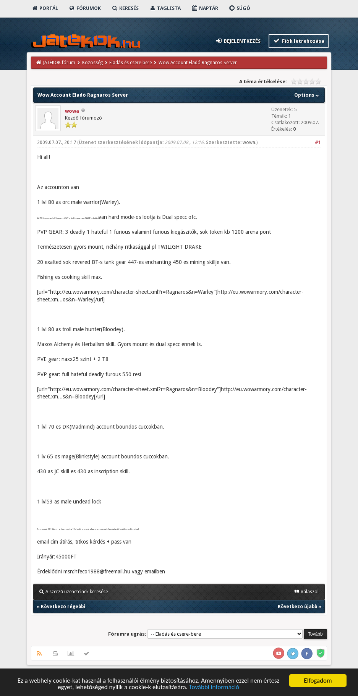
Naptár (204, 8)
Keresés (125, 8)
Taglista (165, 8)
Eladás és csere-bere (130, 62)
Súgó (239, 8)
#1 (318, 142)
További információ (214, 687)
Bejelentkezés (238, 40)
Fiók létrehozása (298, 40)
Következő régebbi (63, 606)
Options (307, 95)
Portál (44, 8)
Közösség (92, 62)
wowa (72, 111)
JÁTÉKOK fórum (59, 62)
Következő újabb (297, 606)
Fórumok (84, 8)
